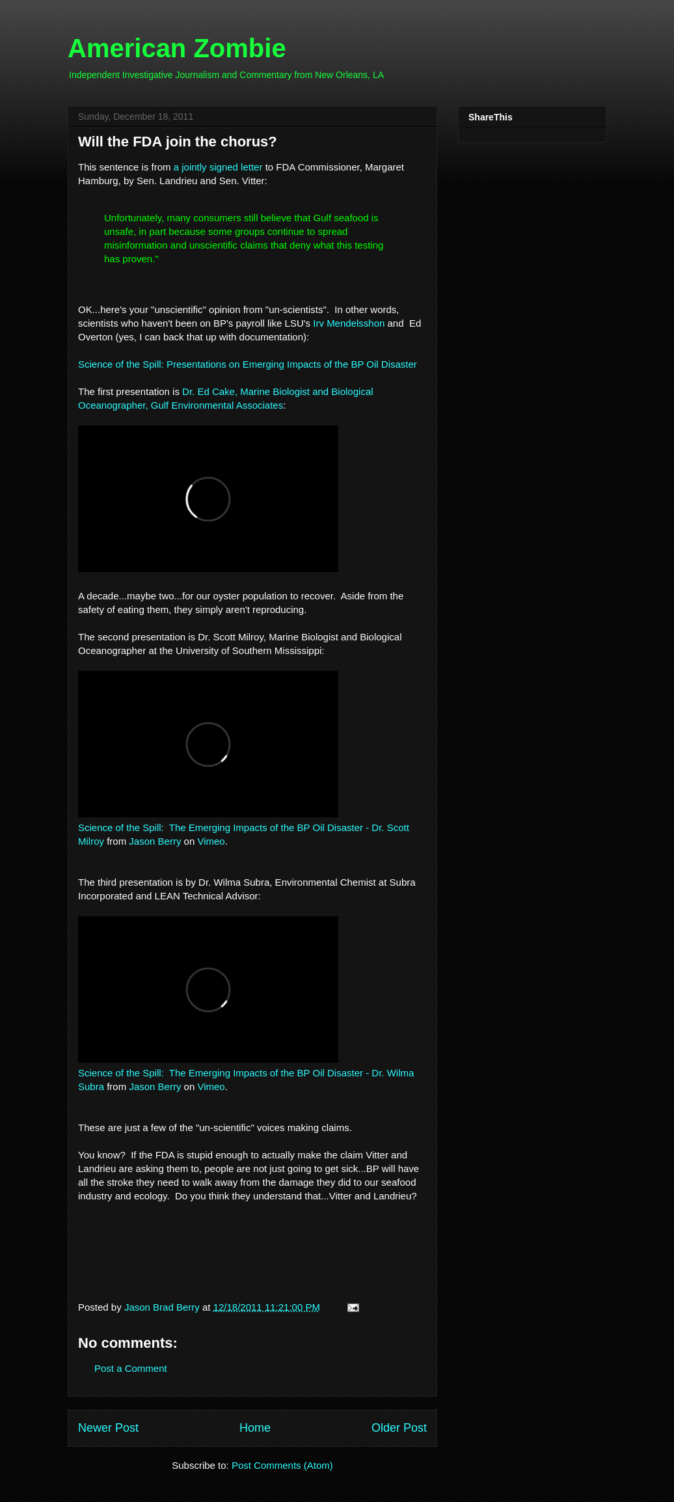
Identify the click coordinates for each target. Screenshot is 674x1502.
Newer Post (108, 1427)
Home (255, 1427)
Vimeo (210, 841)
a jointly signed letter (218, 166)
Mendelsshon (355, 323)
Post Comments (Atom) (282, 1465)
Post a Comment (130, 1368)
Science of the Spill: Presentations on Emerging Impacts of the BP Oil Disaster (247, 364)
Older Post (399, 1427)
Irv (320, 323)
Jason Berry (155, 841)
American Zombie (177, 48)
